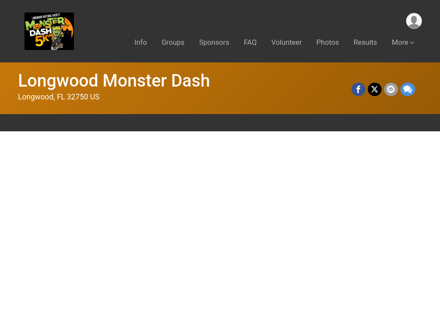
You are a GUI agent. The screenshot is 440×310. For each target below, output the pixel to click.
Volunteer (287, 42)
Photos (327, 42)
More (400, 42)
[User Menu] (414, 21)
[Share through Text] (407, 89)
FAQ (250, 42)
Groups (173, 42)
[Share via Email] (391, 89)
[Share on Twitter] (375, 89)
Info (140, 42)
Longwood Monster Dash (114, 81)
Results (365, 42)
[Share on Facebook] (358, 89)
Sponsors (214, 42)
